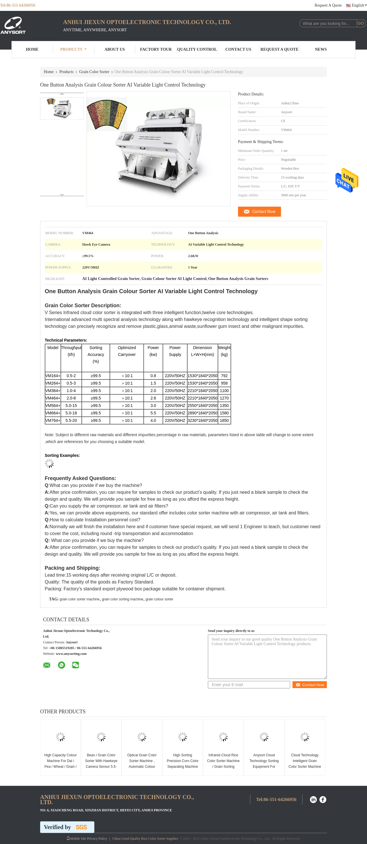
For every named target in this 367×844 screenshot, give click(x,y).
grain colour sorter (159, 599)
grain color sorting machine (122, 599)
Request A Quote (328, 5)
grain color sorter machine (79, 599)
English (359, 5)
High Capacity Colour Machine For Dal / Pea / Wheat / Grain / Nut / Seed (60, 763)
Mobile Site (76, 839)
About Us (114, 49)
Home (32, 49)
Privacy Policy (97, 839)
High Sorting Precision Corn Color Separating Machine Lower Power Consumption (183, 766)
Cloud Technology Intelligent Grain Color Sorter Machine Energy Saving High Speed (304, 766)
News (321, 49)
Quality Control (197, 49)
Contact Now (264, 211)
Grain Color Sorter (94, 72)
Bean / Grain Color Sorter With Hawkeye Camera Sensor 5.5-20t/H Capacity (101, 763)
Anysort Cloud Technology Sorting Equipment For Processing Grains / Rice (264, 766)
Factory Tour (155, 49)
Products (73, 49)
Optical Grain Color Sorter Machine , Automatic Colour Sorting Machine (142, 763)
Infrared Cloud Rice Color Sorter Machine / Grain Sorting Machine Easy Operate (223, 766)
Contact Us (238, 49)
